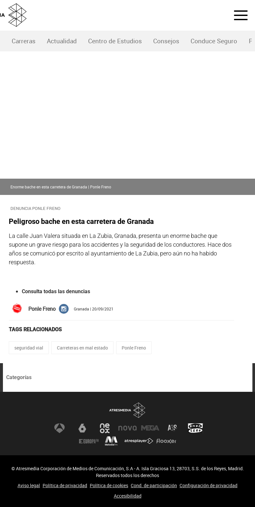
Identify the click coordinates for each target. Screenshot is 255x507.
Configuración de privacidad (208, 485)
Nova (127, 428)
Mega (150, 428)
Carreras (23, 41)
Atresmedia (127, 410)
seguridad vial (28, 348)
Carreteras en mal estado (82, 348)
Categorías (19, 377)
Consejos (166, 41)
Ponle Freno (134, 348)
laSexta (82, 428)
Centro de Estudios (115, 41)
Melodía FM (111, 441)
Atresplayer (139, 441)
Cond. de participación (154, 485)
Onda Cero (195, 428)
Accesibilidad (127, 496)
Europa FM (89, 441)
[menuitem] (23, 41)
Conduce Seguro (214, 41)
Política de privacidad (65, 485)
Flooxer (166, 441)
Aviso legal (29, 485)
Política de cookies (109, 485)
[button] (236, 15)
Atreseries (172, 428)
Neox (104, 428)
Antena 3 (59, 428)
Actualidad (62, 41)
